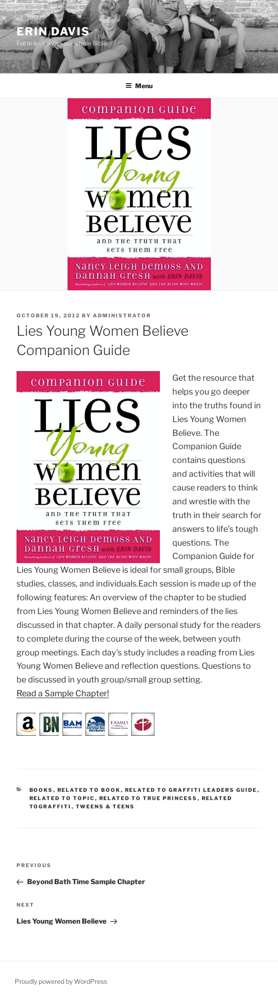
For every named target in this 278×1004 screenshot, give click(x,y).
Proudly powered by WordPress (61, 981)
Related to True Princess (148, 798)
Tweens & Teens (105, 806)
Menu (139, 86)
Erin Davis (53, 31)
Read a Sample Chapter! (63, 693)
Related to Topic (62, 798)
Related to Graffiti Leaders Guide (191, 790)
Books (41, 790)
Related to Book (89, 790)
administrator (122, 315)
